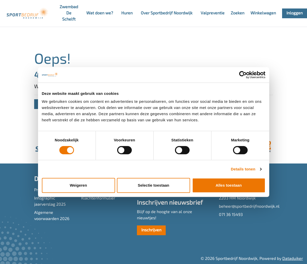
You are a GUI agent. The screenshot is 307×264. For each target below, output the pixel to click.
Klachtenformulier (98, 198)
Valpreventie (213, 13)
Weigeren (78, 185)
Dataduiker (292, 259)
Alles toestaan (229, 185)
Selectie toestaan (153, 185)
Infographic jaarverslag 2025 (50, 201)
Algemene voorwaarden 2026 (51, 216)
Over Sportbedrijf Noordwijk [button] (166, 13)
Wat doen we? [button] (99, 13)
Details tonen (243, 169)
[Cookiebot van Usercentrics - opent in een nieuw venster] (242, 75)
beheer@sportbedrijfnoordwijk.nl (246, 207)
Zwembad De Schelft (69, 13)
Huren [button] (127, 13)
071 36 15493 (231, 215)
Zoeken (237, 13)
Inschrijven (151, 230)
